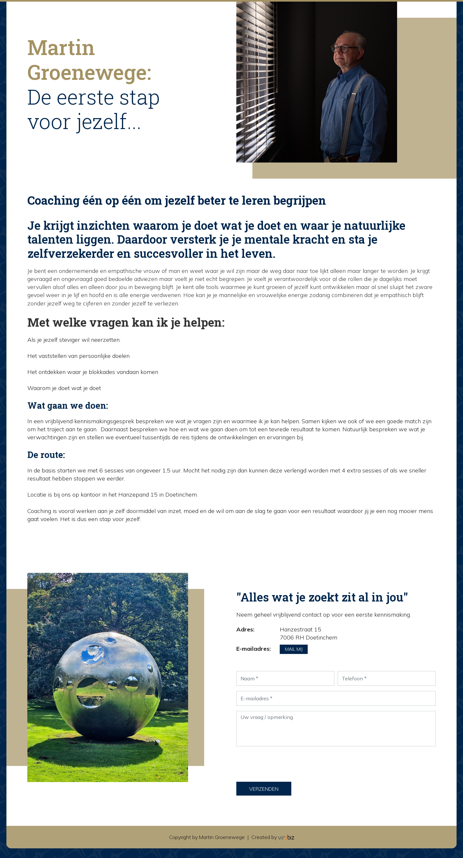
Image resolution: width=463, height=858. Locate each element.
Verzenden (263, 789)
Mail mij (294, 649)
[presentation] (285, 764)
